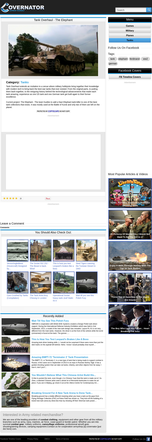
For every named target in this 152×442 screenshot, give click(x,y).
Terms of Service (62, 439)
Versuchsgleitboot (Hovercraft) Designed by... (17, 266)
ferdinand (134, 59)
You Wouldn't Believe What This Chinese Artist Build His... (64, 375)
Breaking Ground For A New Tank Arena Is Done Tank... (62, 393)
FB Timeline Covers (130, 77)
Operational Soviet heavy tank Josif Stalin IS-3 (63, 298)
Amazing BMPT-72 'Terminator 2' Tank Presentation (60, 357)
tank (112, 59)
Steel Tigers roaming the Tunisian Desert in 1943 (86, 266)
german (113, 63)
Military (130, 30)
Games (130, 26)
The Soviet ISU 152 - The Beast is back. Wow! (39, 266)
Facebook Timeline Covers (10, 439)
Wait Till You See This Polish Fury (50, 321)
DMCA (47, 439)
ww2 (145, 59)
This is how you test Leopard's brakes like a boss (63, 266)
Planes (130, 35)
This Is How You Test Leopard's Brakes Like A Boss (60, 339)
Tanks (25, 82)
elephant (123, 59)
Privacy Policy (32, 439)
